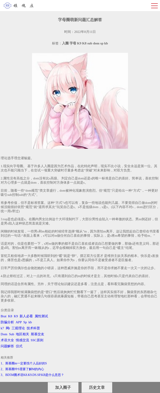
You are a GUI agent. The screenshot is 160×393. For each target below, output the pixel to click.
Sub (11, 334)
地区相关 (22, 334)
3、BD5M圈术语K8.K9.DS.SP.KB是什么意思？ (32, 375)
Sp (25, 322)
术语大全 (7, 340)
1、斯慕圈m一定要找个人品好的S (24, 363)
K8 (10, 316)
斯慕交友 (37, 334)
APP (19, 322)
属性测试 (41, 316)
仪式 (19, 346)
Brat (3, 316)
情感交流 (22, 340)
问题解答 (7, 346)
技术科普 (33, 328)
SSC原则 (37, 340)
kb (30, 322)
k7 (2, 328)
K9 (16, 316)
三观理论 (18, 328)
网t (8, 328)
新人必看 (26, 316)
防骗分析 (7, 322)
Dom (4, 334)
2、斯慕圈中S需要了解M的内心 (22, 369)
